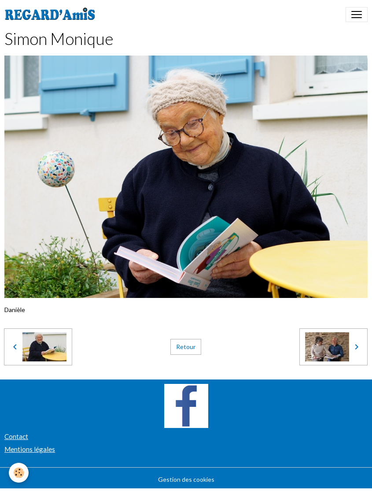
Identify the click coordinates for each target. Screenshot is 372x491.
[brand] (51, 14)
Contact (16, 436)
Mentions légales (29, 449)
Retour (185, 346)
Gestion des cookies (186, 479)
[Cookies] (19, 473)
